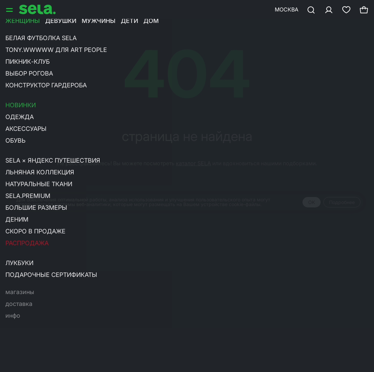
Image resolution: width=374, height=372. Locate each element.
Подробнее (342, 202)
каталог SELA (193, 163)
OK (311, 202)
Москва (286, 9)
